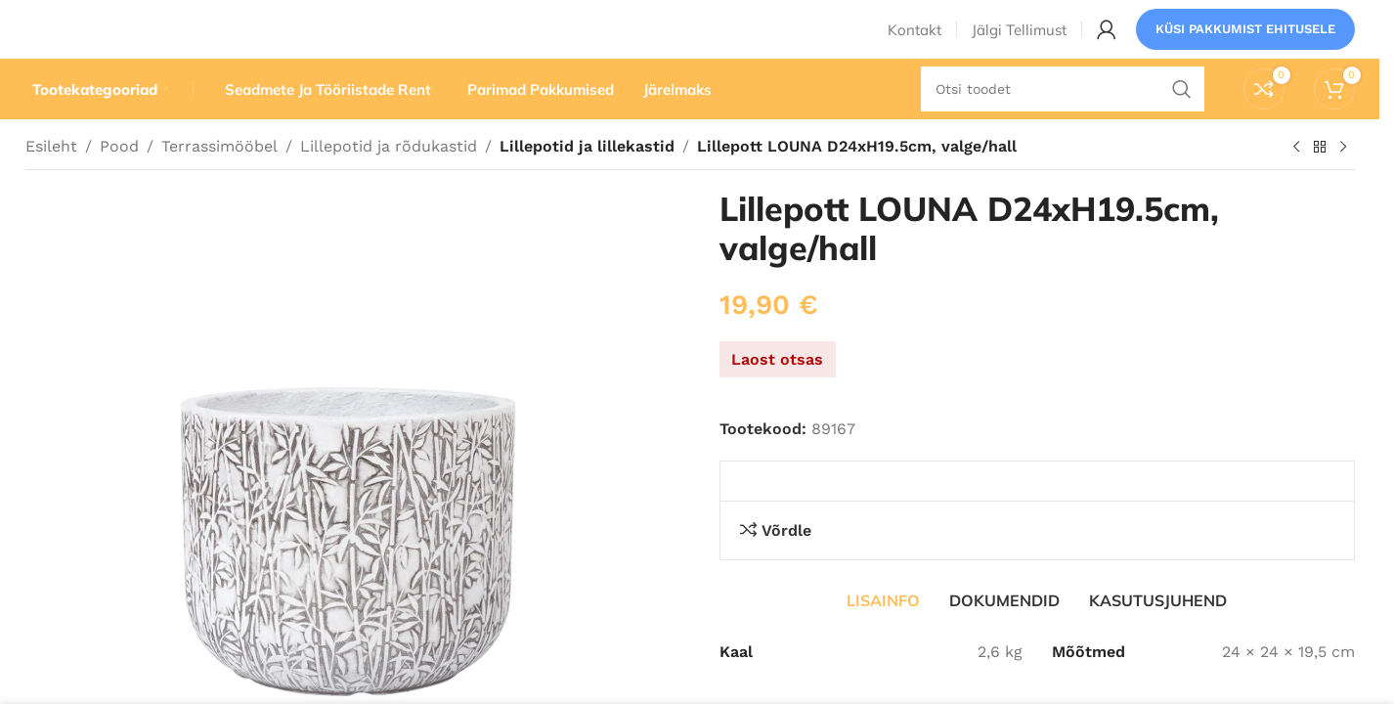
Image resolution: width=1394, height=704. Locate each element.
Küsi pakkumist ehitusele (1245, 43)
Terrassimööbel (219, 183)
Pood (119, 183)
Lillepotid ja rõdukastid (388, 183)
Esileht (51, 183)
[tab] (883, 637)
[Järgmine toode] (1343, 185)
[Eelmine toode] (1296, 185)
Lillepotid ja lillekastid (584, 183)
